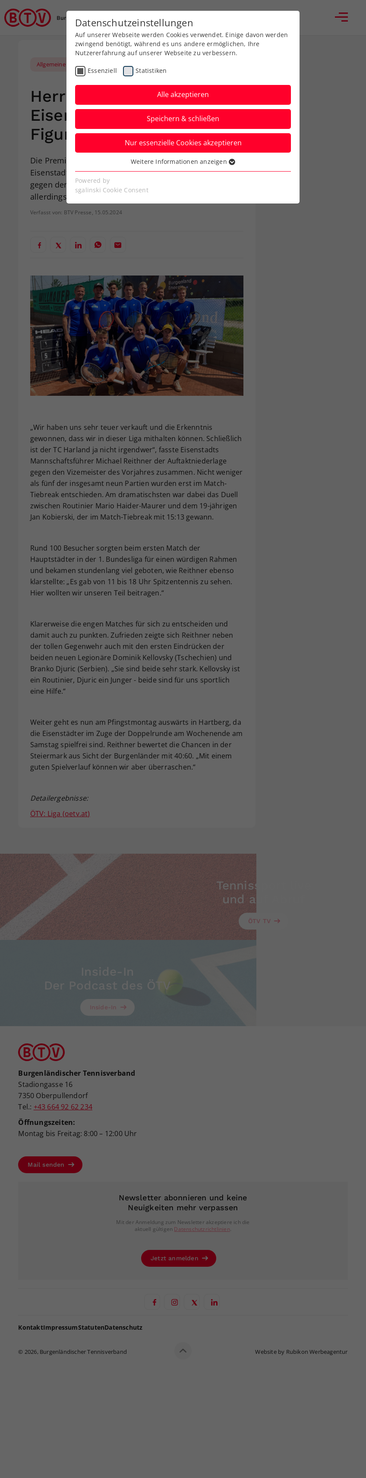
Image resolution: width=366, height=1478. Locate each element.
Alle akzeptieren (183, 94)
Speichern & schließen (183, 118)
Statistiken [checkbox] (151, 70)
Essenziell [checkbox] (102, 70)
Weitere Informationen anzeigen (183, 161)
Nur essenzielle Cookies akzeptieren (183, 142)
